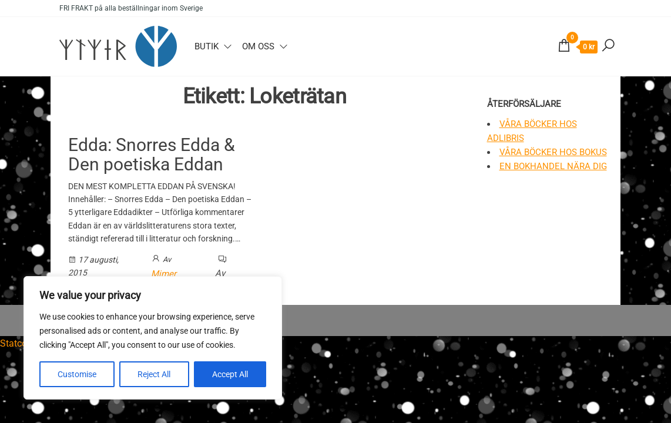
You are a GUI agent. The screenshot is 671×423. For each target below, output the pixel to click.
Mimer (163, 273)
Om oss (258, 46)
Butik (206, 46)
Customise (77, 374)
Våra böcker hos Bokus (553, 152)
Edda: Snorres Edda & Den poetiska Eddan (151, 154)
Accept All (230, 374)
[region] (153, 338)
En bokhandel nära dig (553, 166)
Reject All (153, 374)
